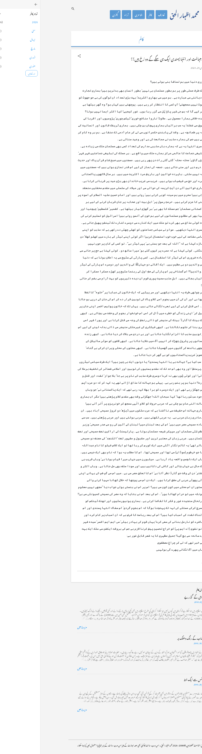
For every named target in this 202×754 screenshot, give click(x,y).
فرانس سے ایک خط (154, 679)
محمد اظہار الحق (144, 14)
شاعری (98, 14)
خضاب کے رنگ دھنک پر (151, 637)
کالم (110, 14)
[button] (39, 56)
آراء (86, 14)
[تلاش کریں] (33, 8)
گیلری (75, 14)
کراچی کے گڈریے (154, 596)
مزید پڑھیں (42, 627)
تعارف (121, 14)
